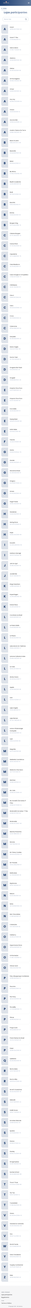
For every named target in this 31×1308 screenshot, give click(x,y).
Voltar (4, 8)
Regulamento (5, 1297)
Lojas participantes (6, 1295)
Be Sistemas (19, 1306)
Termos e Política (6, 1303)
